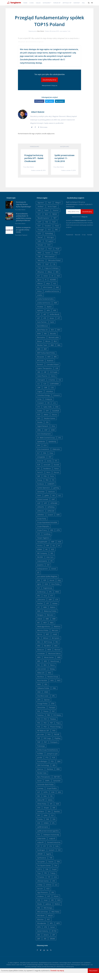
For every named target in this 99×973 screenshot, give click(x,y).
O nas (32, 3)
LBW (50, 600)
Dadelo (39, 411)
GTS (38, 534)
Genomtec (41, 492)
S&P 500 (57, 777)
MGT (47, 634)
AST (38, 318)
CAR (56, 368)
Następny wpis (64, 146)
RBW (58, 769)
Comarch (56, 395)
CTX (38, 407)
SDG (59, 792)
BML (58, 345)
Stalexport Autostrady (51, 835)
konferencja (41, 592)
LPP (47, 603)
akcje (48, 283)
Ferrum (56, 472)
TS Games (40, 877)
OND (39, 692)
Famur (56, 468)
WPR (58, 923)
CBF (45, 372)
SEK (38, 796)
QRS (54, 765)
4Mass (50, 272)
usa (56, 885)
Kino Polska (55, 584)
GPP (45, 503)
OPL (53, 696)
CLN (44, 384)
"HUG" (57, 226)
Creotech (40, 403)
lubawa (54, 603)
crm (54, 403)
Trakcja (52, 873)
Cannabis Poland (53, 364)
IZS (38, 573)
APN (48, 310)
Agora (39, 280)
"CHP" (39, 222)
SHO (38, 808)
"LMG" (39, 241)
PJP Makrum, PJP (43, 731)
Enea (51, 453)
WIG (38, 908)
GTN (58, 530)
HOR (59, 542)
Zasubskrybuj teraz (49, 80)
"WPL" (39, 264)
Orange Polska (42, 704)
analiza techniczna (43, 303)
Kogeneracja (47, 588)
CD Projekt (53, 372)
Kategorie (46, 3)
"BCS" (46, 214)
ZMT (38, 939)
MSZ (45, 661)
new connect (41, 669)
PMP (38, 742)
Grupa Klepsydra (43, 526)
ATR (44, 318)
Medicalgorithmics (43, 626)
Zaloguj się (54, 85)
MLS (56, 642)
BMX (38, 349)
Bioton (39, 341)
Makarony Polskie (50, 611)
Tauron (50, 862)
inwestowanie (42, 561)
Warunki (77, 235)
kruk (45, 596)
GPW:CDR (50, 511)
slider (46, 815)
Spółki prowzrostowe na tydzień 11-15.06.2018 (64, 158)
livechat (40, 603)
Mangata (40, 615)
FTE (53, 480)
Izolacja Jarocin (42, 569)
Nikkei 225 (40, 673)
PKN (53, 731)
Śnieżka (40, 819)
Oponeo (47, 700)
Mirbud (45, 638)
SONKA (46, 823)
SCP (38, 792)
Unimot (48, 885)
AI (45, 280)
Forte (52, 476)
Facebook (39, 101)
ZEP (53, 935)
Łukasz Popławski (22, 235)
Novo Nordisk (42, 680)
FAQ (83, 3)
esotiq (49, 461)
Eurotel (56, 465)
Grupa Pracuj (42, 530)
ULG (55, 877)
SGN (57, 804)
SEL (51, 796)
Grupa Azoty (41, 519)
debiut (46, 415)
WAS (59, 900)
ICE (54, 546)
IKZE (52, 549)
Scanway (40, 788)
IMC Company (42, 553)
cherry (53, 376)
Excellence (47, 468)
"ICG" (49, 230)
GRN (58, 515)
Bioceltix (53, 334)
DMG (39, 430)
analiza (39, 295)
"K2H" (39, 233)
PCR (45, 719)
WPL (51, 923)
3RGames (40, 272)
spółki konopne (42, 827)
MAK (38, 611)
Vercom (40, 889)
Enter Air (40, 461)
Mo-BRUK (47, 646)
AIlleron (40, 283)
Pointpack (53, 742)
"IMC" (56, 230)
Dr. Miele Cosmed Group (46, 438)
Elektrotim (56, 449)
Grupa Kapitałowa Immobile (47, 522)
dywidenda (41, 441)
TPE (45, 873)
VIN (52, 892)
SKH (38, 815)
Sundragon (41, 850)
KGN (46, 584)
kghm (39, 584)
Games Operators (43, 488)
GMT (53, 499)
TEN (58, 862)
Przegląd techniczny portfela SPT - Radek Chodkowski (33, 158)
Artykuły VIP (67, 3)
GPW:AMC (54, 503)
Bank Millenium (42, 326)
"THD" (56, 253)
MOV (39, 657)
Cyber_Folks (47, 407)
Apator (49, 307)
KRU (38, 596)
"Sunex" (48, 253)
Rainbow (50, 769)
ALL (38, 287)
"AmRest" (40, 206)
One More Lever (43, 696)
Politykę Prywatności (80, 220)
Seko (45, 796)
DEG (38, 418)
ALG (54, 283)
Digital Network (42, 426)
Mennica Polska (42, 630)
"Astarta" (55, 210)
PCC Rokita (57, 715)
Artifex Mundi (54, 314)
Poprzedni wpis (34, 146)
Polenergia (41, 746)
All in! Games (47, 287)
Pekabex (53, 719)
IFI (59, 546)
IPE (51, 561)
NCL (38, 665)
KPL (50, 592)
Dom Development (44, 434)
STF (38, 846)
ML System (56, 638)
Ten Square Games (44, 865)
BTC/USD (40, 361)
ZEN (38, 935)
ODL (45, 684)
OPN (38, 700)
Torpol (54, 869)
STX (50, 846)
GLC (59, 495)
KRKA (57, 592)
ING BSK (40, 557)
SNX (54, 819)
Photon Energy (55, 727)
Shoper (46, 808)
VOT (48, 896)
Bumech (40, 364)
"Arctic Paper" (52, 206)
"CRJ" (46, 222)
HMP (52, 542)
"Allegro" (58, 203)
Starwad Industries (53, 842)
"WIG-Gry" (40, 260)
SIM (54, 808)
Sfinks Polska (41, 804)
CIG (60, 380)
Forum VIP (56, 3)
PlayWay (57, 738)
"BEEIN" (54, 214)
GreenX (50, 515)
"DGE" (54, 222)
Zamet (52, 927)
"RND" (39, 253)
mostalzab (41, 653)
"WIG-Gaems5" (49, 256)
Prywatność (69, 235)
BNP (45, 349)
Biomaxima (41, 337)
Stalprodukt (41, 838)
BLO (55, 341)
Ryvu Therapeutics (43, 777)
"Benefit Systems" (43, 218)
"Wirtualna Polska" (54, 260)
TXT (49, 877)
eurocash (47, 465)
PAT (53, 711)
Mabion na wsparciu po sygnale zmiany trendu (23, 229)
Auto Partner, (42, 322)
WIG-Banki (40, 916)
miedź (55, 634)
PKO (49, 734)
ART (44, 314)
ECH (45, 445)
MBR (54, 619)
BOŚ (49, 357)
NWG (39, 684)
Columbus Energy (43, 395)
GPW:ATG (40, 507)
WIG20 (50, 916)
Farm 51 (40, 472)
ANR (55, 303)
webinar (48, 904)
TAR (51, 858)
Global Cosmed (42, 499)
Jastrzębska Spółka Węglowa (47, 576)
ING (52, 553)
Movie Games (49, 657)
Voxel (46, 900)
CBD (38, 372)
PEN (38, 723)
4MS (57, 272)
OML (54, 688)
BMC (52, 345)
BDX (58, 330)
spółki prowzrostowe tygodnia (48, 831)
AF (52, 276)
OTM (52, 704)
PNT (45, 742)
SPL (53, 823)
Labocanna (41, 600)
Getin (39, 495)
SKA (49, 811)
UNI (53, 881)
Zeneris (46, 935)
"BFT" (55, 218)
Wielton (57, 904)
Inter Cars (49, 557)
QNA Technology (43, 765)
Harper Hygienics (43, 538)
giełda (47, 495)
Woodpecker (41, 923)
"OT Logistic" (49, 241)
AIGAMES (53, 280)
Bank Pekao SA (42, 330)
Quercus (40, 769)
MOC (56, 646)
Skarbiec (57, 811)
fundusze (40, 484)
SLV (52, 815)
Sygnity (48, 854)
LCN (56, 600)
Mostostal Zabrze (54, 653)
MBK (47, 619)
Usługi (38, 3)
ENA (44, 453)
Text (55, 865)
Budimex (50, 361)
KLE (38, 588)
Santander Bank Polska (45, 784)
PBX (48, 715)
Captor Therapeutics (44, 368)
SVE (59, 850)
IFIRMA (39, 549)
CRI (48, 403)
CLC (38, 384)
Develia (39, 422)
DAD (56, 407)
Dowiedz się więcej (57, 971)
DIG (47, 422)
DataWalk (55, 411)
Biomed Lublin (54, 337)
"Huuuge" (40, 230)
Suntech (52, 850)
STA (38, 835)
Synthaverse (41, 858)
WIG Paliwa (55, 912)
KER (44, 580)
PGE (38, 727)
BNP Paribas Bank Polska (46, 353)
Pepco (58, 723)
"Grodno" (47, 226)
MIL (38, 638)
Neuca (52, 665)
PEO (45, 723)
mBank (39, 619)
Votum (56, 896)
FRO (47, 480)
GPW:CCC (40, 511)
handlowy (47, 534)
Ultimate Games (43, 881)
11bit (39, 268)
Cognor (40, 391)
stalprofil (40, 842)
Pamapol (52, 707)
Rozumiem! (93, 971)
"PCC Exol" (40, 249)
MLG (38, 642)
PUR (53, 758)
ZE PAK (54, 931)
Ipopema (40, 565)
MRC (38, 661)
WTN (39, 927)
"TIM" (39, 256)
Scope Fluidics (52, 788)
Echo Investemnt (43, 449)
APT (38, 314)
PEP (51, 723)
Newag (52, 669)
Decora (54, 415)
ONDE (46, 692)
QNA (58, 761)
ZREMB (52, 939)
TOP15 (39, 869)
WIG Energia (48, 908)
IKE (46, 549)
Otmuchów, (41, 707)
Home (25, 3)
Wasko (39, 904)
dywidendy (52, 441)
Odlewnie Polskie (43, 688)
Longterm (16, 963)
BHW (39, 334)
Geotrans (51, 492)
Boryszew (40, 357)
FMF (38, 476)
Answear (40, 307)
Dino (53, 426)
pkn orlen (40, 734)
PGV (45, 727)
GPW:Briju (51, 507)
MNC (39, 646)
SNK (47, 819)
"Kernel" (40, 237)
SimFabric (40, 811)
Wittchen (40, 919)
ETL (56, 461)
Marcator (50, 615)
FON (45, 476)
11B (53, 264)
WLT (48, 919)
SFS (51, 804)
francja (39, 480)
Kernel (52, 580)
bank (52, 322)
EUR (38, 465)
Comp (39, 399)
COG (52, 388)
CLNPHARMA (54, 384)
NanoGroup (54, 661)
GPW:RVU (40, 515)
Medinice (57, 626)
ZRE (45, 939)
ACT (38, 276)
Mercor (39, 634)
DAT (47, 411)
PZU (52, 761)
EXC (38, 468)
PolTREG (40, 754)
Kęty (59, 580)
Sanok (39, 781)
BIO (45, 334)
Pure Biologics (42, 761)
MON (49, 650)
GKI (53, 495)
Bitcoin (47, 341)
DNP (46, 430)
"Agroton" (40, 203)
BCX (52, 330)
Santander (57, 781)
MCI (38, 623)
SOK (38, 823)
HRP (47, 546)
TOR (46, 869)
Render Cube (41, 773)
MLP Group (48, 642)
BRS (55, 357)
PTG (47, 758)
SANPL (47, 781)
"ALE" (49, 203)
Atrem (52, 318)
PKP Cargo (47, 738)
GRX (51, 530)
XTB (45, 927)
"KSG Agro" (50, 237)
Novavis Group (52, 677)
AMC (57, 287)
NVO (58, 680)
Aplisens (40, 310)
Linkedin (59, 101)
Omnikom (55, 963)
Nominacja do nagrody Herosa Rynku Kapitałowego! (23, 204)
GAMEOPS (51, 484)
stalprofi (52, 838)
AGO (58, 276)
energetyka (41, 457)
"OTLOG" (40, 245)
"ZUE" (47, 264)
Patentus (40, 715)
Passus (45, 711)
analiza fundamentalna (45, 299)
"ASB (39, 210)
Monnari (58, 650)
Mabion (52, 607)
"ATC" (39, 214)
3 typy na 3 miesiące (51, 268)
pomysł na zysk (52, 754)
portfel (39, 758)
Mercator (55, 630)
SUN (56, 846)
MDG (52, 623)
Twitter (49, 101)
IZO (48, 565)
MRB (58, 657)
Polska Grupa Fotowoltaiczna (47, 750)
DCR (38, 415)
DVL (59, 438)
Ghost (69, 963)
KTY (51, 596)
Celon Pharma (42, 376)
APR (54, 310)
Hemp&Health (42, 542)
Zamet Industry (42, 931)
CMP (38, 388)
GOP (38, 503)
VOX (38, 900)
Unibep (39, 885)
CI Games (51, 380)
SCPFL (45, 792)
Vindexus (40, 896)
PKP (38, 738)
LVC (38, 607)
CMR (45, 388)
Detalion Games (49, 418)
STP (44, 846)
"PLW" (57, 249)
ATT (59, 318)
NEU (45, 665)
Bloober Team (42, 345)
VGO (48, 889)
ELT (38, 453)
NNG (49, 673)
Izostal (53, 569)
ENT (50, 457)
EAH (38, 445)
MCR (45, 623)
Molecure (40, 650)
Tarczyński (41, 862)
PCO (38, 719)
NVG (52, 680)
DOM (53, 430)
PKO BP (56, 734)
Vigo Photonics (42, 892)
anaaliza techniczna (52, 291)
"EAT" (39, 226)
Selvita (50, 800)
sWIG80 (40, 854)
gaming (56, 488)
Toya (39, 873)
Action (45, 276)
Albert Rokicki (40, 31)
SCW (52, 792)
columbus (49, 391)
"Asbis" (46, 210)
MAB (45, 607)
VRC (52, 900)
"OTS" (49, 245)
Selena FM (40, 800)
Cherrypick (41, 380)
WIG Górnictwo (42, 912)
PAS (38, 711)
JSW (38, 580)
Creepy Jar (48, 399)
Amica (39, 291)
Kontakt (77, 3)
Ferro (48, 472)
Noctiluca (40, 677)
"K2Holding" (49, 233)
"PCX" (50, 249)
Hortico (40, 546)
